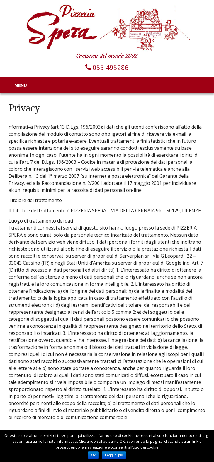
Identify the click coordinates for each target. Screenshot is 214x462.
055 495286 (111, 67)
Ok (93, 455)
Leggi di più (114, 455)
